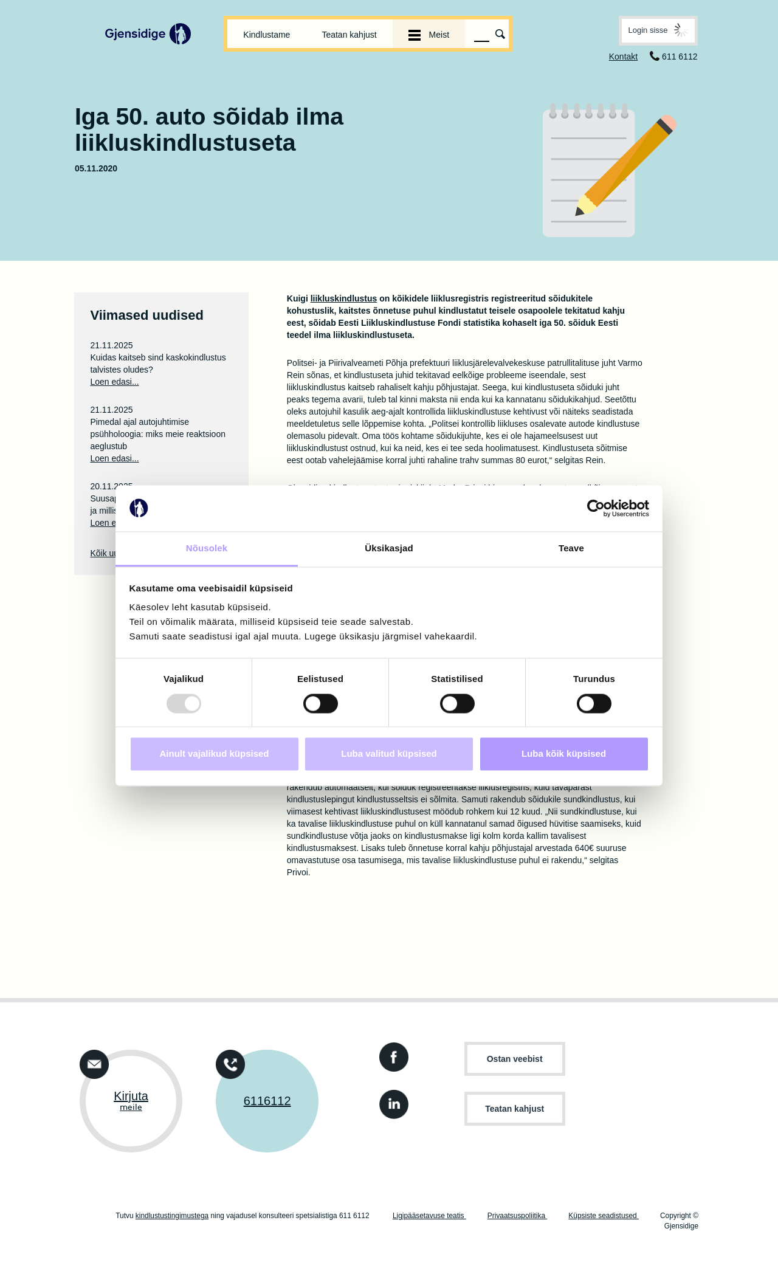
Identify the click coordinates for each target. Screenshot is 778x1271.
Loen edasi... (114, 382)
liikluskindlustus (344, 298)
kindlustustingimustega (172, 1215)
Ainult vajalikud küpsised (214, 754)
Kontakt (623, 56)
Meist (428, 35)
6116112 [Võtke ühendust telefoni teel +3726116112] (267, 1100)
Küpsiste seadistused (603, 1215)
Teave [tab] (571, 548)
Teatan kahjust (349, 35)
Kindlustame (266, 35)
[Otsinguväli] (481, 34)
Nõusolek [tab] (206, 548)
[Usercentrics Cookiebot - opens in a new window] (596, 508)
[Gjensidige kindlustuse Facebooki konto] (391, 1054)
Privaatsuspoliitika (517, 1215)
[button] (658, 31)
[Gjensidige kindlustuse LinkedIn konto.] (391, 1101)
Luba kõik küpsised (564, 754)
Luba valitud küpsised (389, 754)
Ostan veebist (515, 1059)
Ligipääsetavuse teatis (429, 1215)
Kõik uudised (114, 553)
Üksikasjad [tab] (389, 548)
